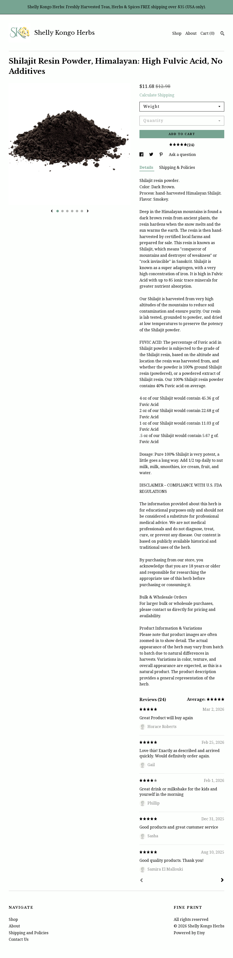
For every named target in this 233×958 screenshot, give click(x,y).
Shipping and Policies (28, 933)
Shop (176, 33)
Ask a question (182, 154)
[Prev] (141, 880)
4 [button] (72, 211)
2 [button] (62, 211)
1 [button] (57, 211)
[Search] (222, 34)
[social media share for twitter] (151, 154)
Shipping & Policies (177, 167)
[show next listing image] (87, 211)
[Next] (222, 880)
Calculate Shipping (156, 95)
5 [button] (77, 211)
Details (146, 167)
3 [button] (67, 211)
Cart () (207, 33)
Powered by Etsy (189, 933)
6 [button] (82, 211)
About (191, 33)
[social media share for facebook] (141, 154)
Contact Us (18, 939)
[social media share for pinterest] (161, 154)
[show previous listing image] (52, 211)
